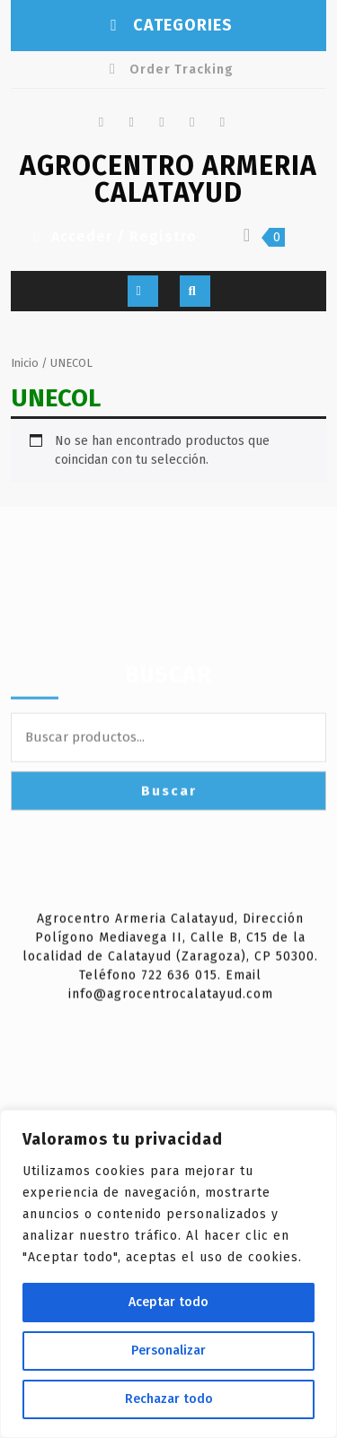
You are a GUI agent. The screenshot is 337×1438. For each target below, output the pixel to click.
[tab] (143, 291)
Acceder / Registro (113, 236)
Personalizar (168, 1350)
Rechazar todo (169, 1399)
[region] (168, 1274)
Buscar (168, 799)
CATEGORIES (169, 25)
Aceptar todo (168, 1302)
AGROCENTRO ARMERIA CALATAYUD (168, 179)
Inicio (25, 363)
